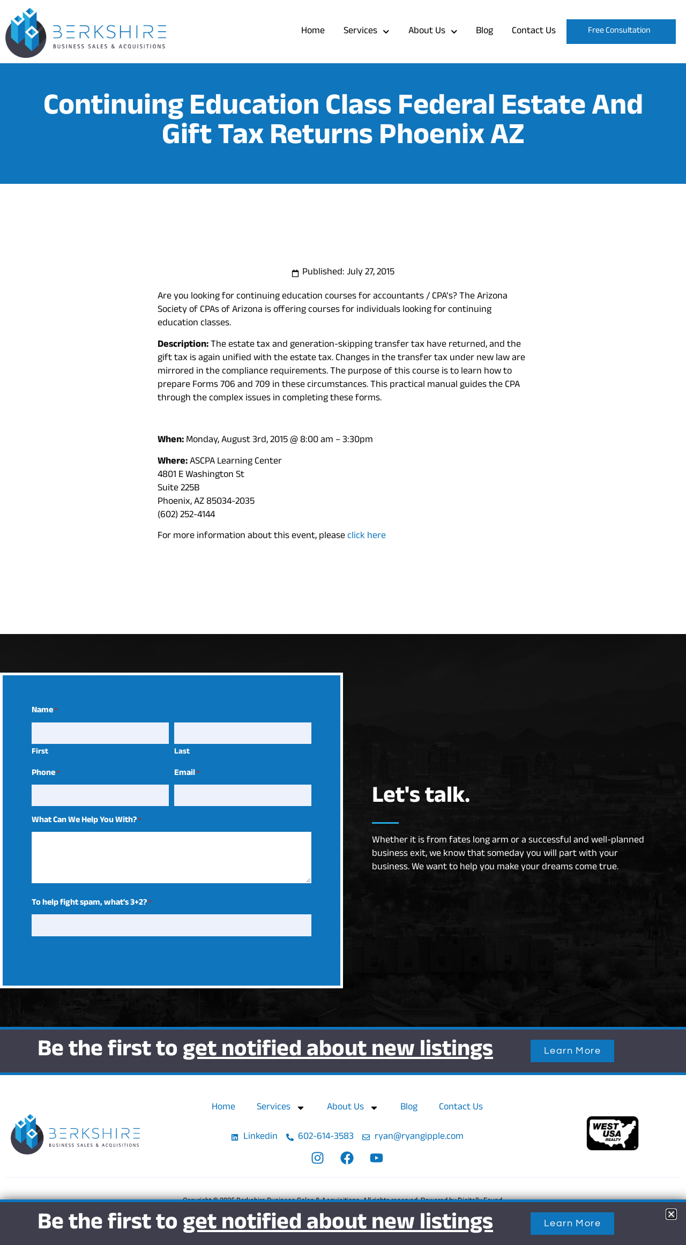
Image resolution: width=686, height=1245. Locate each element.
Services (367, 32)
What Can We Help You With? (86, 821)
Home (313, 32)
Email (186, 773)
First (40, 752)
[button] (671, 1214)
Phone (45, 773)
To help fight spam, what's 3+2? (91, 903)
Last (182, 752)
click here (366, 536)
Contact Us (534, 32)
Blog (484, 32)
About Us (433, 32)
